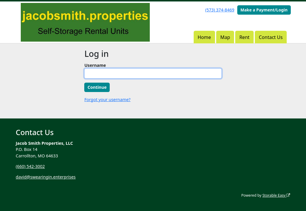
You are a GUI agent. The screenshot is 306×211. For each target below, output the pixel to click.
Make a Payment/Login (264, 10)
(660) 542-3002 (30, 166)
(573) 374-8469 (219, 10)
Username (95, 65)
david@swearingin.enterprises (46, 177)
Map (225, 37)
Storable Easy (276, 195)
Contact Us (271, 37)
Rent (244, 37)
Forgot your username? (107, 99)
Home (204, 37)
